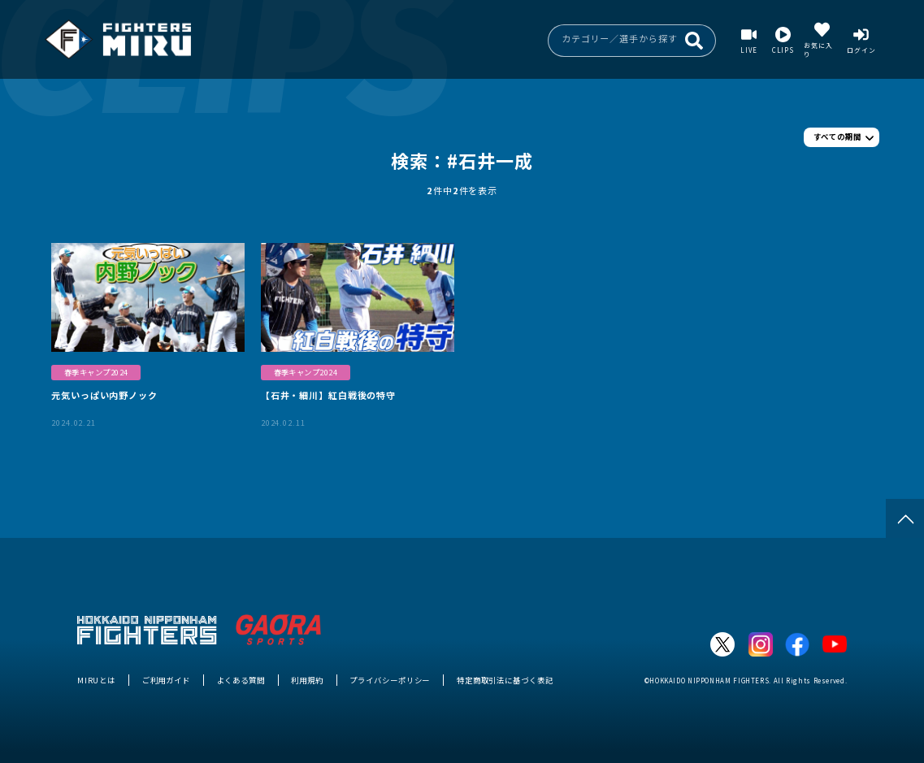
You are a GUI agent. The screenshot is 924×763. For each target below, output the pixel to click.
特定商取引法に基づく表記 (505, 680)
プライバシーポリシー (389, 680)
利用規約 (307, 680)
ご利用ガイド (166, 680)
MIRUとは (96, 680)
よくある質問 (241, 680)
